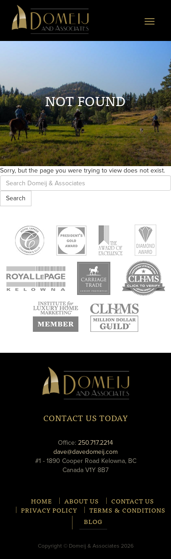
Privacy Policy (49, 510)
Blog (93, 522)
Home (41, 501)
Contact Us (132, 501)
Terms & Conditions (127, 510)
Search (16, 198)
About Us (81, 501)
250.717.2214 (95, 443)
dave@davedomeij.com (85, 452)
